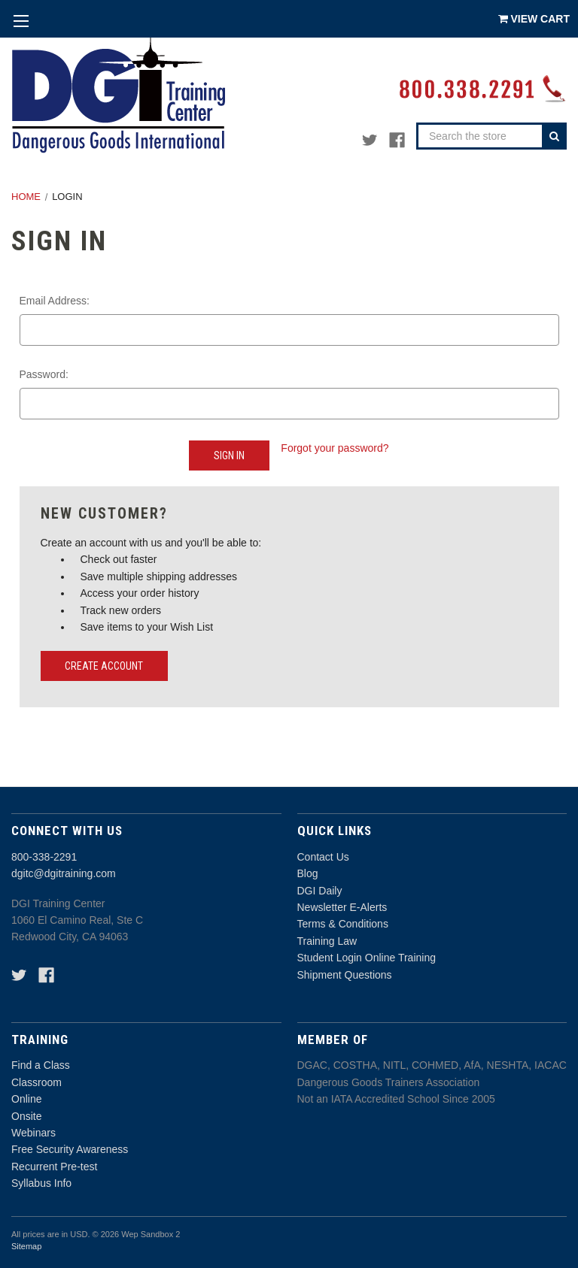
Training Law (327, 941)
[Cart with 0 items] (534, 19)
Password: (44, 374)
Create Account (104, 666)
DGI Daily (319, 891)
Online (26, 1099)
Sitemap (26, 1246)
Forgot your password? (334, 448)
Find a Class (40, 1065)
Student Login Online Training (366, 958)
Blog (307, 873)
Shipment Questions (344, 975)
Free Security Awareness (69, 1149)
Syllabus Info (41, 1183)
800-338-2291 (44, 857)
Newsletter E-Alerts (342, 907)
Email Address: (55, 301)
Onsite (26, 1116)
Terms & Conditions (342, 924)
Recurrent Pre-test (54, 1167)
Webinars (33, 1133)
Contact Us (323, 857)
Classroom (36, 1082)
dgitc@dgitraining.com (63, 873)
